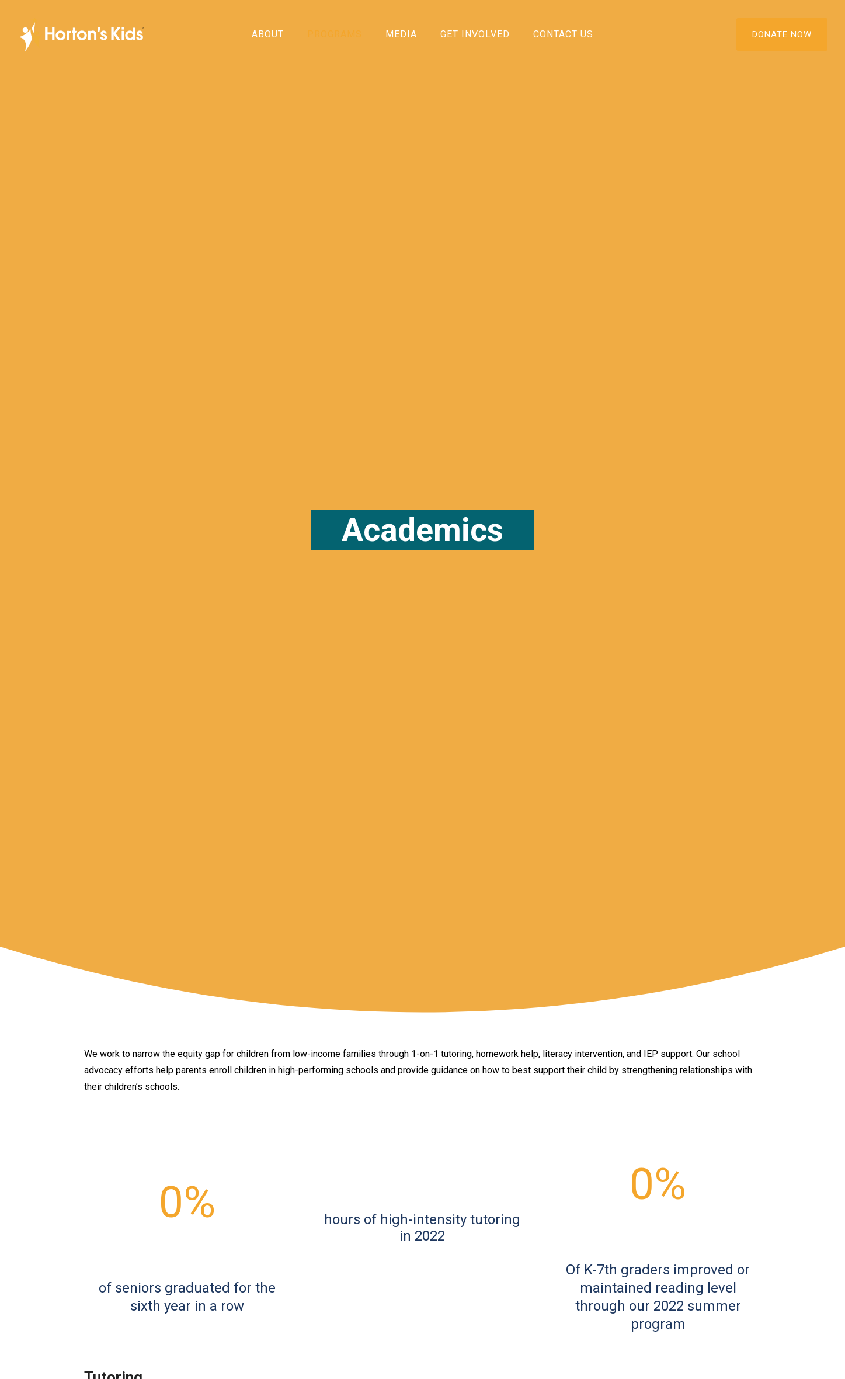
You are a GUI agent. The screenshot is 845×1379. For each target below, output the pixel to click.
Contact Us (563, 34)
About (268, 34)
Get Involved (475, 34)
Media (401, 34)
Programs (334, 34)
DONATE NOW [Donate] (782, 34)
